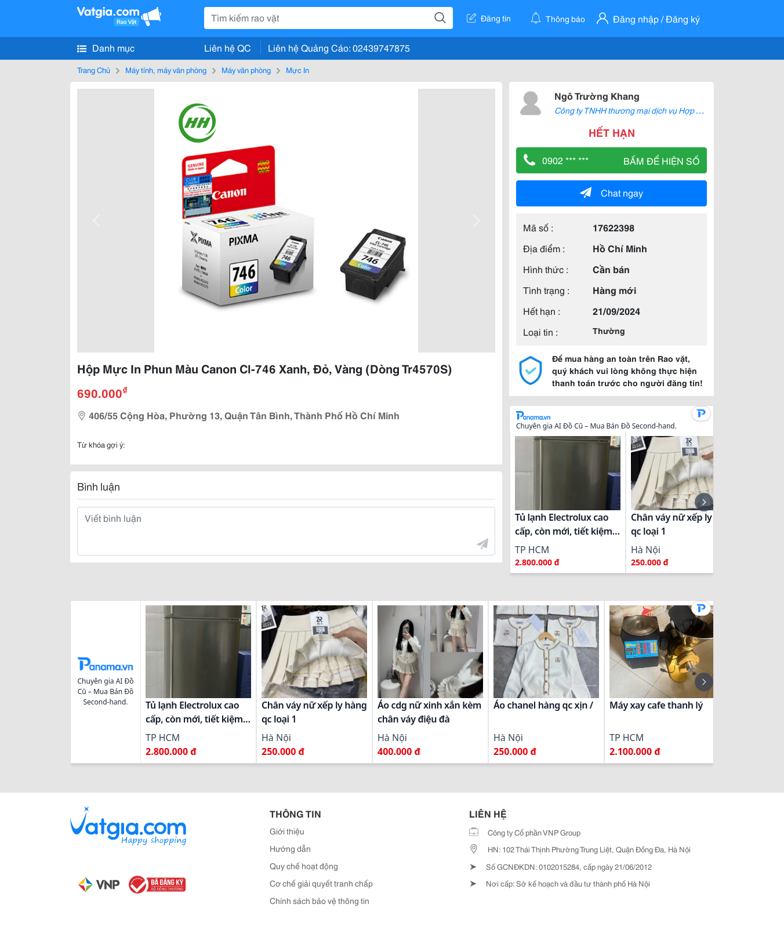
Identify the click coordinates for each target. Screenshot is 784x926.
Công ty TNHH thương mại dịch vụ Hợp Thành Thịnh (647, 110)
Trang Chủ (93, 69)
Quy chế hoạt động (304, 865)
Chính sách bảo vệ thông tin (319, 900)
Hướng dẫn (290, 848)
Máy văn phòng (246, 69)
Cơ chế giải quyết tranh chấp (321, 883)
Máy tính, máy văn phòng (165, 69)
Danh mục (106, 48)
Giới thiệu (287, 831)
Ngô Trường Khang (597, 95)
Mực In (297, 69)
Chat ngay (611, 192)
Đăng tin (489, 18)
